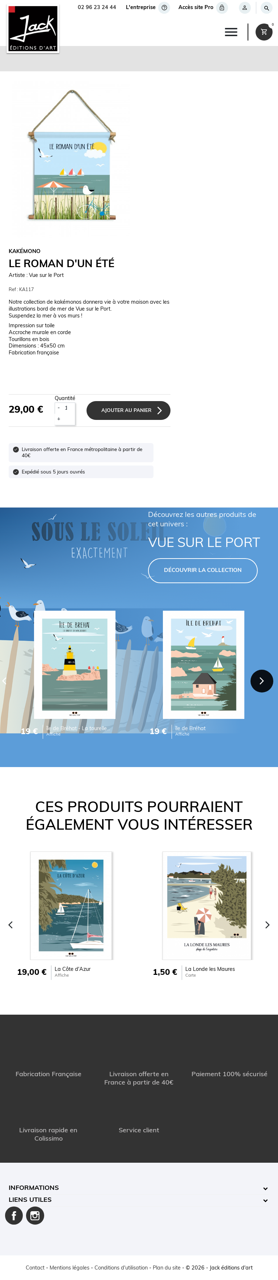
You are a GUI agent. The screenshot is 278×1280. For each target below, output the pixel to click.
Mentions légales (69, 1268)
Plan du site (167, 1268)
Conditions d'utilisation (121, 1268)
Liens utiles (30, 1200)
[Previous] (10, 924)
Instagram (35, 1216)
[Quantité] (68, 408)
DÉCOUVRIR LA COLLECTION (203, 570)
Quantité (65, 398)
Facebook (14, 1216)
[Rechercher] (266, 8)
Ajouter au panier (127, 410)
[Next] (261, 680)
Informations (34, 1188)
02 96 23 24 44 (97, 7)
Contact (35, 1268)
